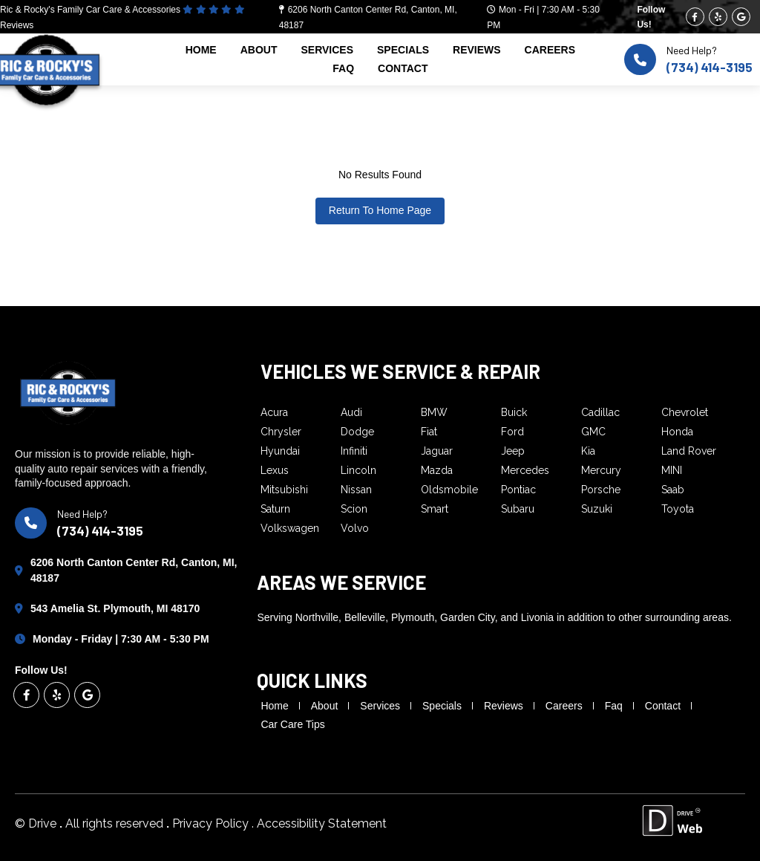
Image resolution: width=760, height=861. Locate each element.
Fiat (429, 432)
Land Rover (688, 451)
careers (550, 50)
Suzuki (596, 509)
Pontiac (518, 490)
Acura (274, 412)
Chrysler (281, 432)
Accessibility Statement (322, 823)
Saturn (275, 509)
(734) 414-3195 (709, 66)
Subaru (517, 509)
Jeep (513, 451)
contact (403, 68)
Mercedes (525, 470)
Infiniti (354, 451)
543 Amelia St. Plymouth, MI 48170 (115, 608)
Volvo (355, 528)
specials (403, 50)
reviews (477, 50)
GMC (593, 432)
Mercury (601, 470)
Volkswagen (290, 528)
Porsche (600, 490)
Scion (354, 509)
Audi (351, 412)
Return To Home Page (380, 210)
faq (343, 68)
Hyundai (280, 451)
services (327, 50)
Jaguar (437, 451)
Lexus (275, 470)
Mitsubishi (284, 490)
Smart (434, 509)
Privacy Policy (212, 823)
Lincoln (358, 470)
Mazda (437, 470)
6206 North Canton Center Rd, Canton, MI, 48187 (133, 570)
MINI (671, 470)
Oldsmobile (449, 490)
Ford (512, 432)
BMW (434, 412)
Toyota (677, 509)
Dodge (357, 432)
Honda (677, 432)
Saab (672, 490)
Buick (514, 412)
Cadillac (600, 412)
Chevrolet (684, 412)
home (201, 50)
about (259, 50)
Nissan (356, 490)
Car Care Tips (292, 724)
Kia (588, 451)
